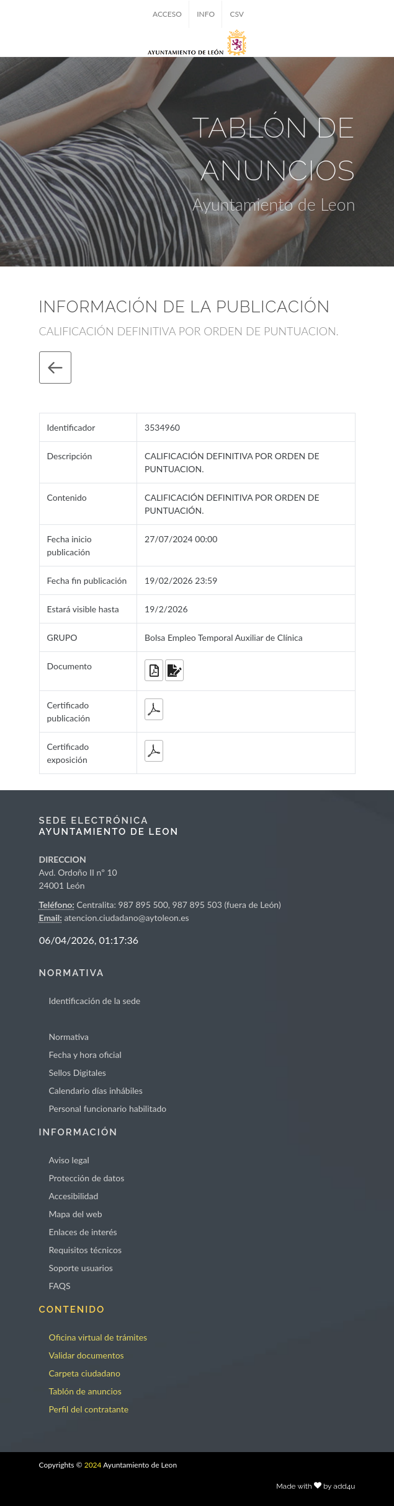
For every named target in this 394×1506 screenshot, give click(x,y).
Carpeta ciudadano (84, 1373)
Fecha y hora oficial (85, 1054)
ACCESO (167, 14)
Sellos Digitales (77, 1072)
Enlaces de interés (83, 1231)
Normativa (69, 1036)
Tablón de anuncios (85, 1391)
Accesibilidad (74, 1196)
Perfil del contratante (89, 1409)
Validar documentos (86, 1355)
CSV (237, 14)
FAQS (60, 1285)
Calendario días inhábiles (96, 1090)
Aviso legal (69, 1160)
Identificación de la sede (95, 1000)
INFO (206, 14)
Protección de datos (87, 1178)
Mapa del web (75, 1214)
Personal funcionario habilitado (108, 1108)
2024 (93, 1464)
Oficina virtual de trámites (98, 1337)
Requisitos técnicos (85, 1249)
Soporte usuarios (81, 1267)
